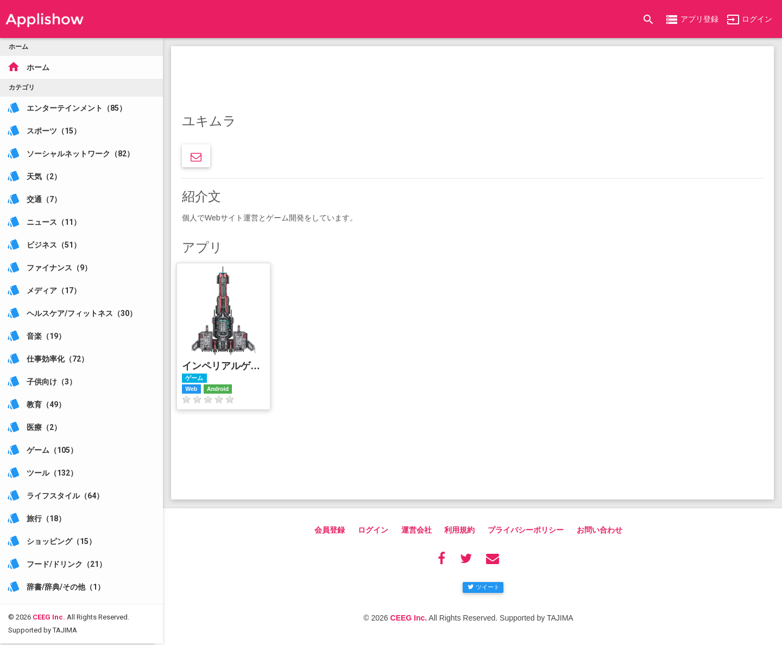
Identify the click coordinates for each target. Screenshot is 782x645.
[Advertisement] (472, 81)
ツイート (484, 587)
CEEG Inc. (49, 603)
